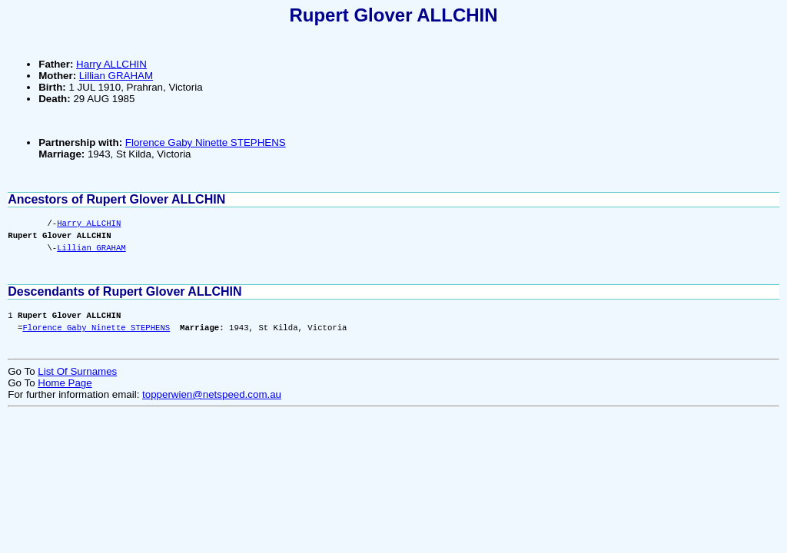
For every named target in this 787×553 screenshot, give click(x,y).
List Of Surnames (77, 371)
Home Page (64, 383)
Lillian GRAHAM (116, 75)
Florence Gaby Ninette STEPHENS (205, 142)
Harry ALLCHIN (111, 64)
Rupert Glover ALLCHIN (393, 15)
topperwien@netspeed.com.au (211, 394)
